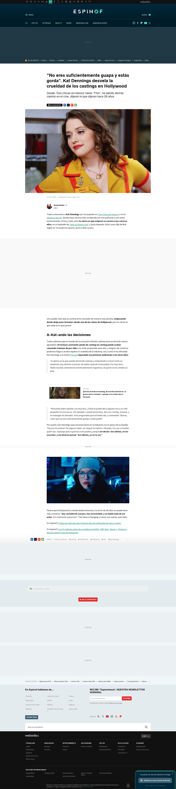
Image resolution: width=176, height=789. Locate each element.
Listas (71, 700)
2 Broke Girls (84, 539)
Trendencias (121, 746)
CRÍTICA (34, 23)
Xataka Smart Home (32, 756)
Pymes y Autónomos (142, 750)
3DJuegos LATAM (49, 773)
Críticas (71, 696)
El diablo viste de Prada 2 (55, 710)
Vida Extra (47, 750)
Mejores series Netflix (104, 681)
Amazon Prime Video (33, 705)
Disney (147, 60)
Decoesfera (121, 750)
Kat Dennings (114, 539)
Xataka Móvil (30, 750)
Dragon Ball (137, 60)
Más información (88, 787)
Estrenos (29, 696)
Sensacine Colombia (69, 776)
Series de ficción (53, 696)
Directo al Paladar (86, 746)
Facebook (137, 23)
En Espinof (86, 389)
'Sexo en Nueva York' (79, 224)
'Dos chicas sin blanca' (108, 214)
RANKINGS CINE (82, 23)
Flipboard (141, 23)
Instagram (133, 23)
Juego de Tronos (109, 60)
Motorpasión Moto (105, 750)
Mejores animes (119, 681)
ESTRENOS (46, 23)
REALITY (58, 23)
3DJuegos (47, 746)
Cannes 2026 (73, 709)
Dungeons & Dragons (124, 60)
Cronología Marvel (133, 681)
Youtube (145, 23)
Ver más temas (31, 717)
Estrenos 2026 (75, 681)
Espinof (88, 11)
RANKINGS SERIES (100, 23)
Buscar (146, 727)
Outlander (61, 60)
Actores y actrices (61, 539)
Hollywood (95, 539)
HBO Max (29, 709)
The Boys (52, 60)
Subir (144, 736)
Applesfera (29, 753)
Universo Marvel (54, 217)
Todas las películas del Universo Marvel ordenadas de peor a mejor (89, 523)
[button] (60, 205)
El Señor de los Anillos (87, 60)
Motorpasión (103, 746)
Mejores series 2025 (45, 681)
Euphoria (72, 705)
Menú (31, 15)
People (73, 354)
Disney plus (29, 700)
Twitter (149, 23)
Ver (89, 599)
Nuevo (144, 15)
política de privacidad (115, 703)
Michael (43, 60)
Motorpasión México (105, 773)
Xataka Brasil (30, 776)
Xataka (28, 746)
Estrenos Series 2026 (89, 681)
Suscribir (126, 698)
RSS (116, 716)
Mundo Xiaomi (30, 759)
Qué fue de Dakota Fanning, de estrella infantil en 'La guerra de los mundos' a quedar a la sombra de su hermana (104, 394)
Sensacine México (68, 773)
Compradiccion (122, 753)
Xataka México (30, 773)
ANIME (69, 23)
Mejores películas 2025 (61, 681)
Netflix (99, 60)
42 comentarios (55, 105)
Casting (73, 539)
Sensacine (66, 746)
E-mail (75, 105)
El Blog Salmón (141, 746)
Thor (104, 539)
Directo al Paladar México (86, 774)
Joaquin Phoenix (72, 60)
